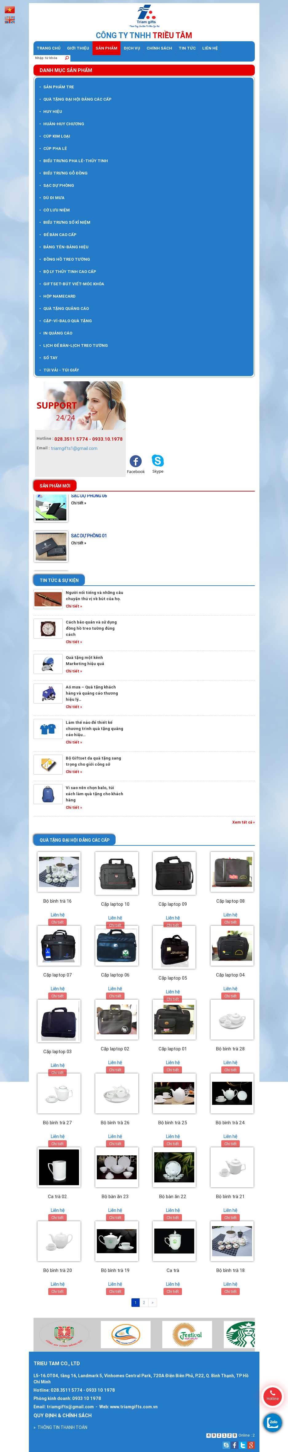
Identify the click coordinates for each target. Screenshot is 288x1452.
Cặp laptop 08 (230, 901)
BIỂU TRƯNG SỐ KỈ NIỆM (64, 222)
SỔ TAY (48, 357)
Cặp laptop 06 (115, 975)
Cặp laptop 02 (115, 1049)
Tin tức (187, 48)
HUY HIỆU (50, 111)
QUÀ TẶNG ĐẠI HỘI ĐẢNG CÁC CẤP (75, 99)
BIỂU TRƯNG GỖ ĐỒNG (63, 173)
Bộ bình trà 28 (230, 1049)
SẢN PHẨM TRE (56, 87)
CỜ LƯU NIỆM (54, 210)
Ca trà (173, 1270)
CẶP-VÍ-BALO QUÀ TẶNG (65, 320)
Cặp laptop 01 (173, 1049)
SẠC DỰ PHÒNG (56, 185)
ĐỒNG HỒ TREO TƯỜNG (64, 259)
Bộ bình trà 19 (115, 1270)
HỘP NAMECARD (57, 296)
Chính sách (159, 48)
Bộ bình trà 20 (57, 1270)
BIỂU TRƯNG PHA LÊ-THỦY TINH (73, 160)
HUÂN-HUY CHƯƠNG (61, 123)
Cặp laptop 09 (173, 904)
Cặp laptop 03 (57, 1051)
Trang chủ (49, 48)
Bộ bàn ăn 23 (115, 1196)
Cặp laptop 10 (115, 904)
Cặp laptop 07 (57, 975)
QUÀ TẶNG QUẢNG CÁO (64, 308)
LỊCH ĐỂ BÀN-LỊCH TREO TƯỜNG (73, 345)
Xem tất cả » (243, 822)
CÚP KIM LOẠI (54, 136)
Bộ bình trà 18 (230, 1270)
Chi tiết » (78, 506)
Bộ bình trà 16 (57, 901)
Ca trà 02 (57, 1196)
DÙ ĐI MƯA (52, 197)
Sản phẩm (106, 48)
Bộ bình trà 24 (230, 1122)
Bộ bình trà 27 (57, 1122)
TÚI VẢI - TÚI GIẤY (59, 370)
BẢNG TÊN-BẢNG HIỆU (64, 247)
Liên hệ (210, 48)
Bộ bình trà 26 (115, 1122)
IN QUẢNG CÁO (55, 333)
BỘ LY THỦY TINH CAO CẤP (67, 271)
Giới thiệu (78, 48)
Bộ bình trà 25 (172, 1122)
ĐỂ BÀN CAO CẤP (58, 234)
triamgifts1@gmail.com (74, 448)
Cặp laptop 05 (173, 978)
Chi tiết (57, 922)
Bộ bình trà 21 (230, 1196)
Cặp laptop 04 (230, 975)
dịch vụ (132, 48)
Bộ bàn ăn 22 (172, 1196)
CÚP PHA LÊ (53, 148)
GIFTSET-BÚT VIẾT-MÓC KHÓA (71, 284)
